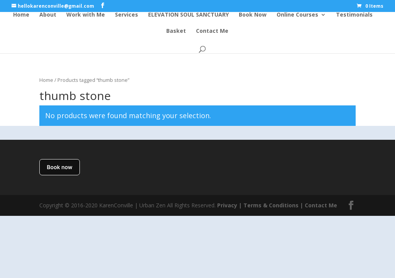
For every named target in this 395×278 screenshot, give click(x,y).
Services (126, 15)
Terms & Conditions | (273, 205)
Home (21, 15)
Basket (176, 31)
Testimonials (354, 15)
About (47, 15)
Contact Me (212, 31)
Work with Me (85, 15)
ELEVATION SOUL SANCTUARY (188, 15)
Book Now (253, 15)
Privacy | (229, 205)
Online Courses (297, 15)
